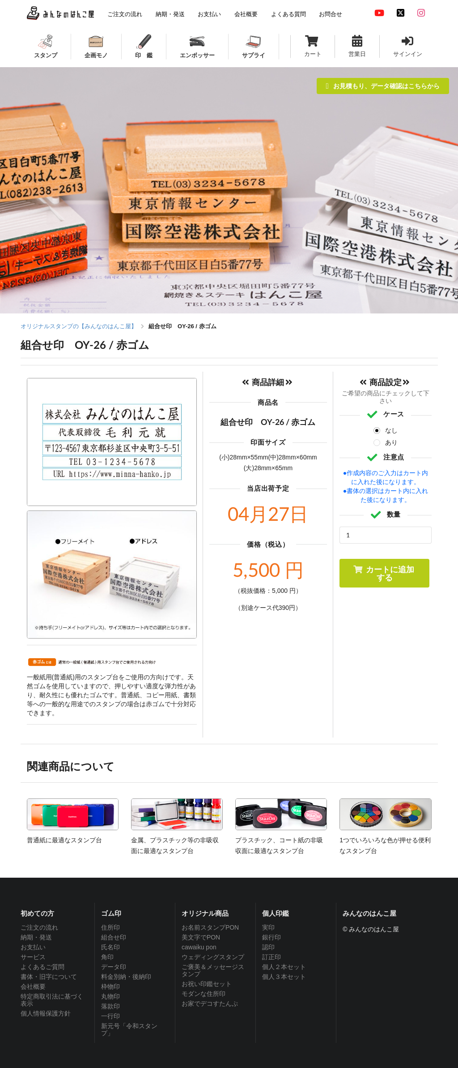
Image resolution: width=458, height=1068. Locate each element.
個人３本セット (284, 976)
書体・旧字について (49, 976)
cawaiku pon (199, 947)
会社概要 (33, 986)
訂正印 (271, 957)
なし (391, 430)
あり (391, 442)
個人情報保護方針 (46, 1013)
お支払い (33, 947)
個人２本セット (284, 966)
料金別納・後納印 (126, 976)
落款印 (110, 1006)
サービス (33, 957)
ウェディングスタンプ (213, 957)
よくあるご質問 (42, 966)
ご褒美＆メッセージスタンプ (213, 970)
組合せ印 (113, 937)
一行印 (110, 1016)
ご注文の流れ (39, 927)
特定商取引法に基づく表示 (52, 1000)
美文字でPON (201, 937)
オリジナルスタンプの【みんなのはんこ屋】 (79, 326)
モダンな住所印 (203, 993)
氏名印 (110, 947)
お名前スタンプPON (210, 927)
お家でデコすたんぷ (210, 1003)
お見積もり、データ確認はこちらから (383, 86)
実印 (268, 927)
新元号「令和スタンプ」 (129, 1029)
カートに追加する (383, 573)
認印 (268, 947)
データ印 (113, 966)
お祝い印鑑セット (207, 983)
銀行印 (271, 937)
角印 (107, 957)
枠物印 (110, 986)
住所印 (110, 927)
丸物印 (110, 996)
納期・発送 (36, 937)
